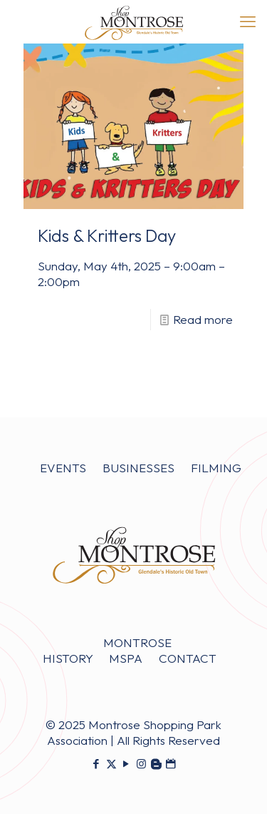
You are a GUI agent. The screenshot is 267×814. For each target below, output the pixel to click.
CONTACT (187, 658)
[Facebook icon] (96, 763)
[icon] (156, 763)
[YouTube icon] (126, 763)
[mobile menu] (248, 21)
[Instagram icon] (141, 763)
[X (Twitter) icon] (111, 763)
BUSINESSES (138, 467)
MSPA (125, 658)
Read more (203, 319)
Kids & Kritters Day (107, 235)
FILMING (216, 467)
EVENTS (63, 467)
